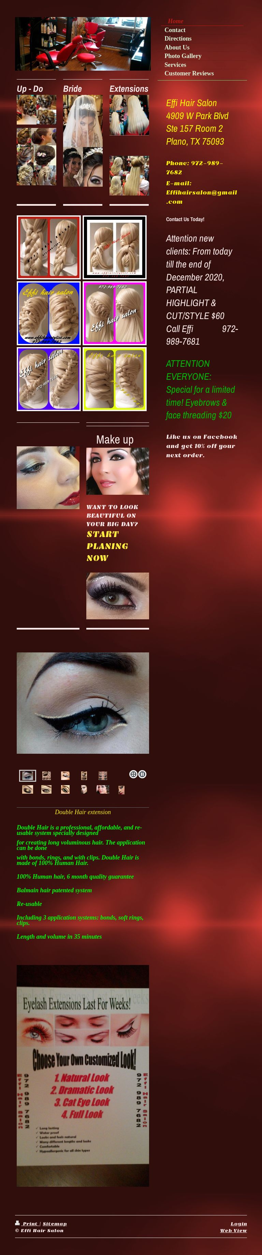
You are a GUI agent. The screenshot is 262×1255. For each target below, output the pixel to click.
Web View (233, 1231)
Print (27, 1224)
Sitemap (55, 1224)
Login (239, 1224)
